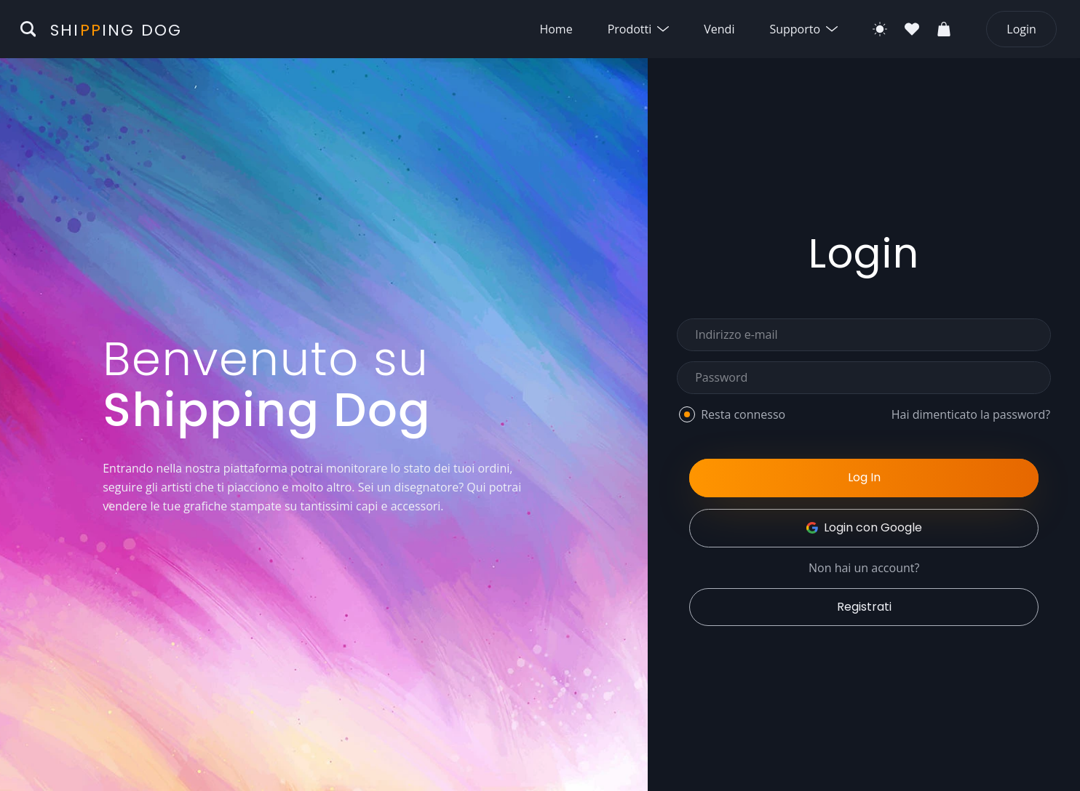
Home (555, 29)
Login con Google (864, 527)
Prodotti (639, 29)
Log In (864, 477)
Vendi (719, 29)
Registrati (864, 606)
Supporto (803, 29)
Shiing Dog (116, 30)
